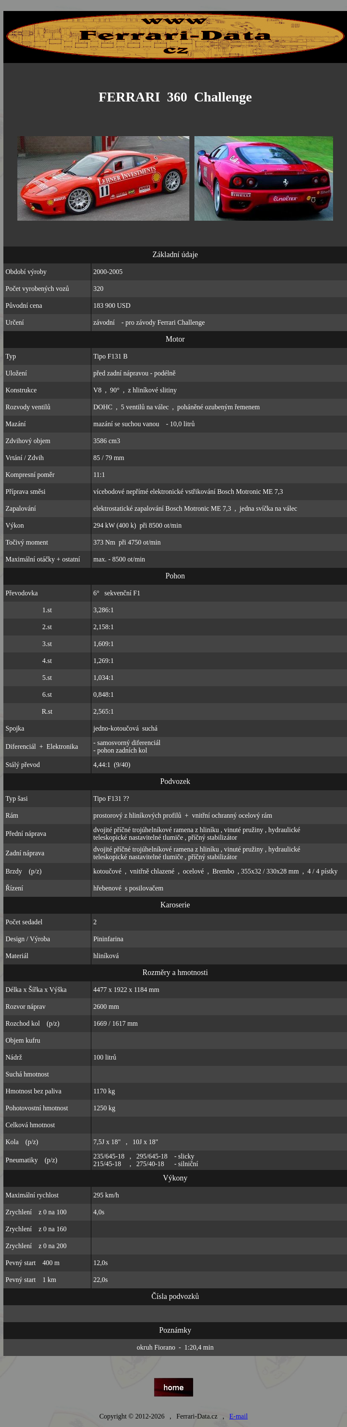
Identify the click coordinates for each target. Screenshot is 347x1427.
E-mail (239, 1416)
